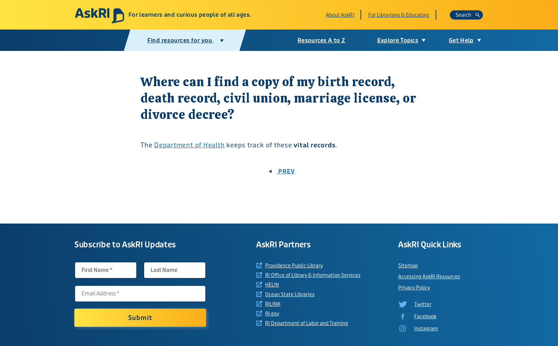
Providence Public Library (294, 265)
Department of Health (189, 145)
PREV (282, 171)
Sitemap (408, 265)
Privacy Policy (414, 287)
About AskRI (340, 15)
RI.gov (272, 313)
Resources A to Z (321, 40)
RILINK (272, 304)
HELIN (272, 285)
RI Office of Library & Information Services (312, 275)
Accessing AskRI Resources (429, 276)
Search (468, 15)
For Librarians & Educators (399, 15)
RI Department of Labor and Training (306, 323)
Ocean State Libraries (290, 294)
